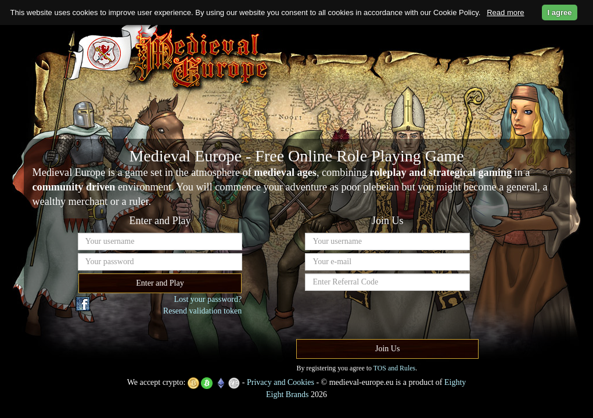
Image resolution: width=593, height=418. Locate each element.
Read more (505, 12)
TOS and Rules (394, 368)
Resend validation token (202, 311)
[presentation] (393, 316)
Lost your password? (208, 299)
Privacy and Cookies (280, 382)
